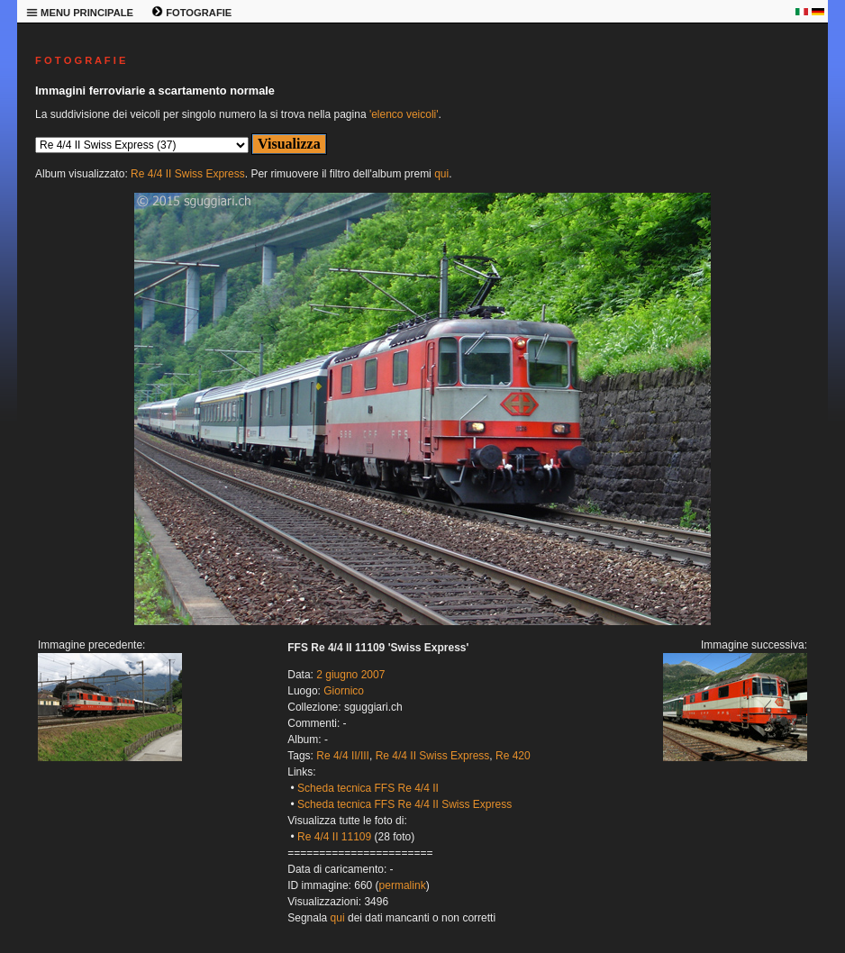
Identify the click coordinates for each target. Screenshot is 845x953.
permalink (402, 885)
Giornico (343, 691)
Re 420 (513, 755)
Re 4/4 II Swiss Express (188, 174)
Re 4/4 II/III (342, 755)
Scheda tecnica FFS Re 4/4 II (368, 788)
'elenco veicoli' (404, 114)
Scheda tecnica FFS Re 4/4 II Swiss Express (404, 804)
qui (441, 174)
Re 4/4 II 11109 (334, 836)
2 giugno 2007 (350, 674)
